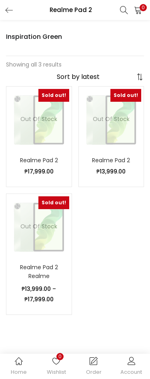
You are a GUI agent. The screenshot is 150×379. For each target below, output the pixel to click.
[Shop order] (95, 77)
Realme (39, 276)
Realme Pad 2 (39, 160)
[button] (138, 10)
